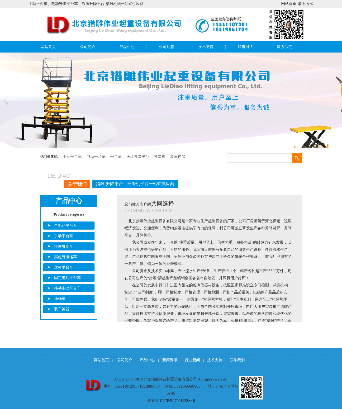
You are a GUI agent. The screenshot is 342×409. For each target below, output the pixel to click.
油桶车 (60, 299)
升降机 (159, 156)
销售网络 (245, 47)
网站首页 (288, 4)
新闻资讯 (169, 360)
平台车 (116, 156)
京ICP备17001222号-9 (177, 401)
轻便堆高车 (63, 246)
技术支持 (206, 47)
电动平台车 (95, 156)
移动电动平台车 (67, 288)
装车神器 (177, 156)
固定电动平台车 (67, 278)
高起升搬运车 (65, 257)
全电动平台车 (65, 225)
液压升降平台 (137, 156)
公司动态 (166, 47)
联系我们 (284, 47)
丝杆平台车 (63, 267)
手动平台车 (72, 156)
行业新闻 (192, 360)
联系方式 (306, 4)
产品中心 (127, 47)
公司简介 (87, 47)
